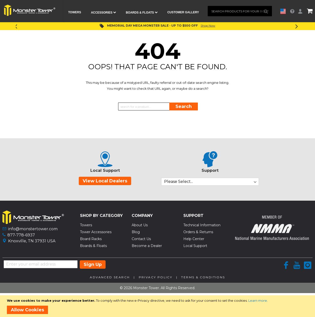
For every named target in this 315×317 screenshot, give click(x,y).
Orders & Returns (198, 232)
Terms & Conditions (203, 277)
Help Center (193, 239)
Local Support (195, 246)
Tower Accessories (95, 232)
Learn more (257, 300)
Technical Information (201, 225)
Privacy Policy (156, 277)
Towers (86, 225)
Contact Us (141, 239)
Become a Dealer (147, 246)
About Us (140, 225)
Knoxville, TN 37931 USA (31, 241)
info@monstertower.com (33, 229)
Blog (136, 232)
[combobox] (240, 11)
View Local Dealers (105, 181)
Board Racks (91, 239)
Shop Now (208, 25)
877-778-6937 (21, 235)
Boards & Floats (93, 246)
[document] (158, 306)
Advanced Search (110, 277)
